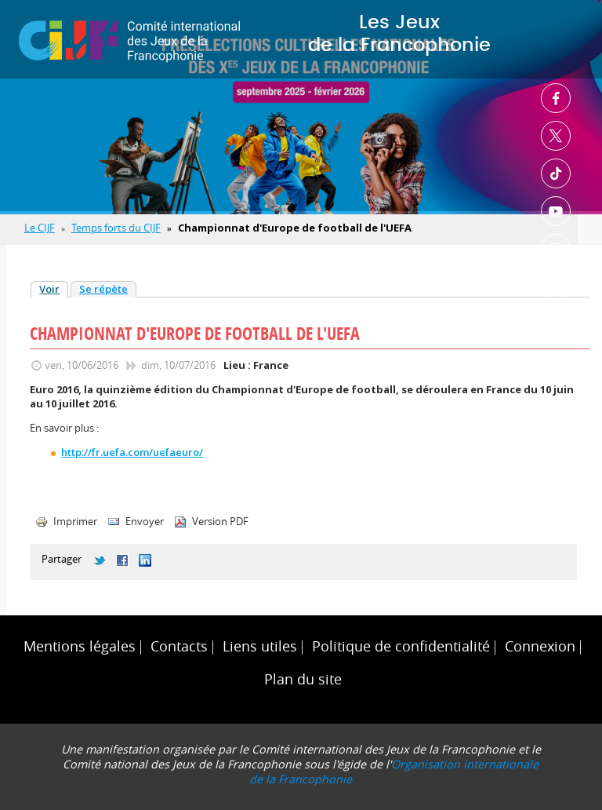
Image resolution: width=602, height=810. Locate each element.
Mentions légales (80, 646)
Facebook (556, 98)
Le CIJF (39, 228)
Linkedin (556, 286)
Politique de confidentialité (401, 646)
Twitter (556, 136)
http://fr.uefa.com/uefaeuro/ (132, 452)
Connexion (540, 646)
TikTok (556, 173)
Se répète (103, 289)
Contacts (179, 646)
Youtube (556, 211)
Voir (53, 289)
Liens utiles (260, 646)
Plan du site (303, 679)
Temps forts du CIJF (116, 228)
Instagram (556, 249)
